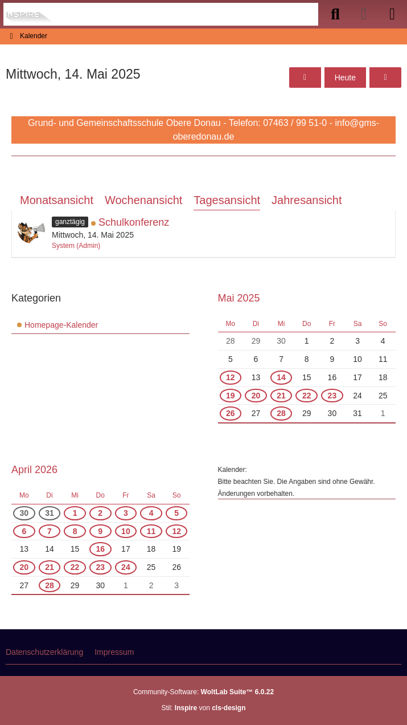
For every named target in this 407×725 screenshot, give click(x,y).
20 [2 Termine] (256, 395)
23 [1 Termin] (332, 395)
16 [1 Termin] (100, 548)
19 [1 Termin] (230, 395)
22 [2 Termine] (306, 395)
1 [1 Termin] (75, 513)
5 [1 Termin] (176, 513)
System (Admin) (76, 246)
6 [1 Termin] (24, 531)
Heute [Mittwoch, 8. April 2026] (345, 77)
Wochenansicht (143, 200)
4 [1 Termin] (151, 513)
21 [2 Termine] (49, 567)
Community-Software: (203, 692)
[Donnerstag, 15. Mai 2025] (385, 77)
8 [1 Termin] (75, 531)
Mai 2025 (239, 298)
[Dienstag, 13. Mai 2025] (305, 77)
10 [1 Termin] (125, 531)
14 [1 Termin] (281, 377)
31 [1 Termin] (49, 513)
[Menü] (392, 14)
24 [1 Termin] (125, 567)
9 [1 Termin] (100, 531)
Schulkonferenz (133, 222)
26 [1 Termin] (230, 413)
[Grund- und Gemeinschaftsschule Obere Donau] (30, 14)
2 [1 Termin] (100, 513)
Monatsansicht (56, 200)
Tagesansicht (227, 200)
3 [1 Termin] (126, 513)
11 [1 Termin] (151, 531)
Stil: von (203, 708)
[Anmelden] (363, 14)
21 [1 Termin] (281, 395)
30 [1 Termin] (24, 513)
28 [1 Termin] (281, 413)
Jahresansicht (307, 200)
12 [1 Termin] (230, 377)
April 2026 (34, 469)
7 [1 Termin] (49, 531)
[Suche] (335, 14)
